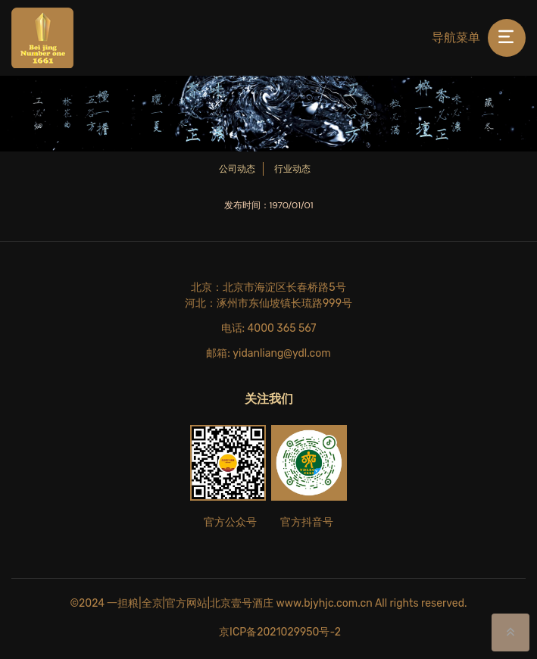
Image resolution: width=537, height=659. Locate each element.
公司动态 (237, 169)
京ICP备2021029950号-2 (280, 632)
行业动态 (292, 169)
